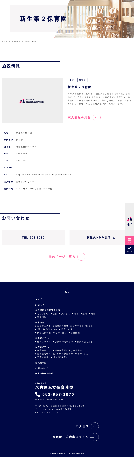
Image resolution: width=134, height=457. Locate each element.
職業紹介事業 (61, 326)
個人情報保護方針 (44, 373)
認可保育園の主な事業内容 (68, 350)
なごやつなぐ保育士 (82, 326)
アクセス (65, 314)
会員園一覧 (41, 363)
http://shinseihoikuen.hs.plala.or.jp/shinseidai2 (43, 175)
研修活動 (75, 333)
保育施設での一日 (46, 354)
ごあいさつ (43, 314)
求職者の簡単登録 (64, 342)
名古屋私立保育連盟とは (47, 310)
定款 (93, 314)
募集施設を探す (85, 342)
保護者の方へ (42, 347)
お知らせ (39, 305)
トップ (38, 299)
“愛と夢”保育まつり (47, 329)
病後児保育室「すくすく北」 (52, 333)
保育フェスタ (44, 326)
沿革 (76, 314)
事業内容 (39, 322)
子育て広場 (67, 329)
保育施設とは (44, 350)
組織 (85, 314)
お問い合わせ (42, 368)
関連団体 (41, 317)
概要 (55, 314)
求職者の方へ (42, 338)
